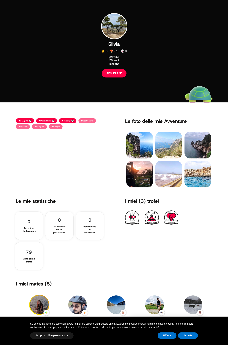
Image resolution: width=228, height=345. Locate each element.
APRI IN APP (114, 73)
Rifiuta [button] (167, 335)
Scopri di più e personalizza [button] (52, 335)
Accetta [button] (187, 335)
